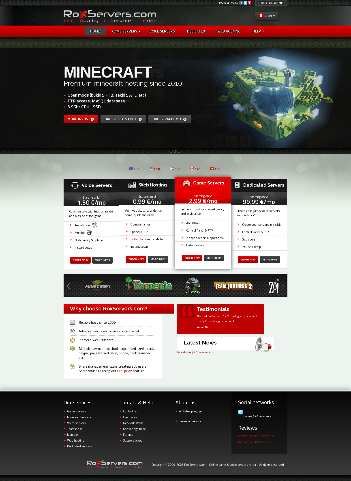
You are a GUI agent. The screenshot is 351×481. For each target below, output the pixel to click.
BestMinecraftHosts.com (254, 442)
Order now (80, 260)
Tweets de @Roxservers (193, 352)
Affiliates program (191, 411)
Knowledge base (134, 428)
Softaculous (138, 239)
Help (258, 31)
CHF (215, 169)
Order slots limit (123, 119)
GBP (175, 169)
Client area (130, 417)
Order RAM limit (169, 119)
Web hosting (75, 440)
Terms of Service (190, 421)
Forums (128, 434)
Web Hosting (228, 31)
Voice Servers (162, 31)
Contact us (130, 411)
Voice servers (76, 422)
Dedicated (196, 31)
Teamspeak (75, 428)
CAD (195, 169)
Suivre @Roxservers (258, 416)
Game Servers (126, 31)
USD (155, 169)
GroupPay (124, 370)
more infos (81, 119)
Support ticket (132, 440)
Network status (133, 422)
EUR (134, 169)
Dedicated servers (79, 446)
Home (95, 31)
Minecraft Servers (79, 417)
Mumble (72, 434)
